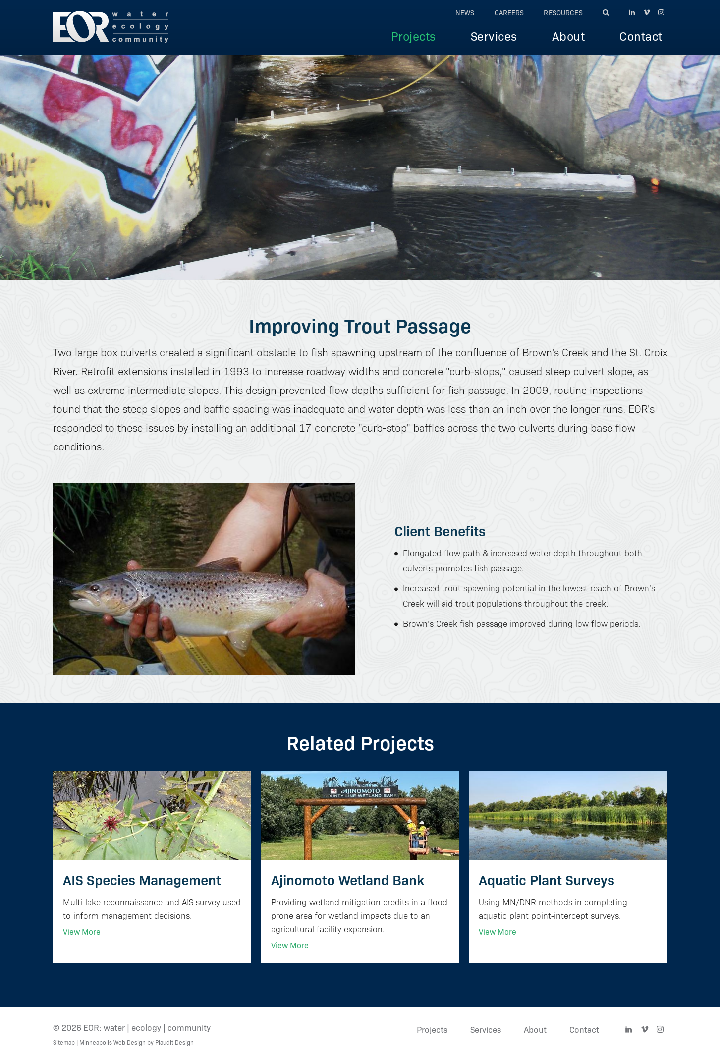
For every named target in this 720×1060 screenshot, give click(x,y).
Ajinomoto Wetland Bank (347, 879)
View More (82, 931)
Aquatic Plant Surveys (546, 879)
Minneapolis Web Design (112, 1042)
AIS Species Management (142, 879)
